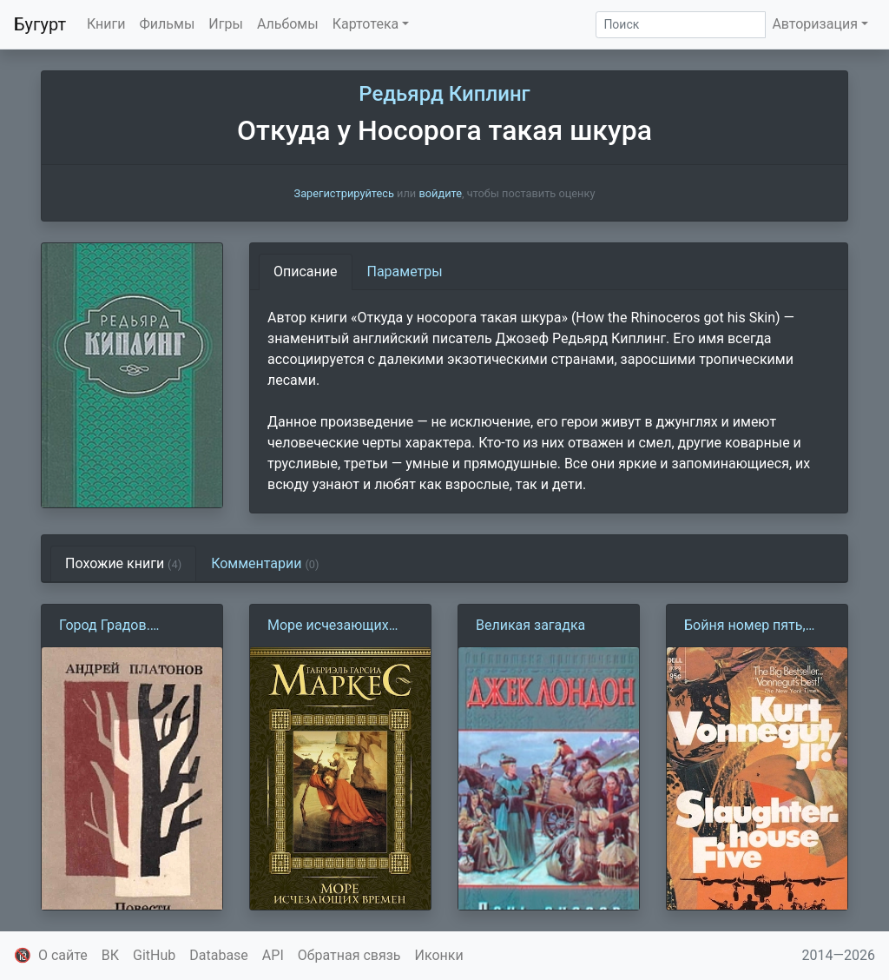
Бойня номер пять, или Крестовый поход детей (755, 626)
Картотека (366, 24)
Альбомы (288, 24)
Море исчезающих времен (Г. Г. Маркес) (335, 626)
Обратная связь (349, 955)
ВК (110, 955)
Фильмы (167, 24)
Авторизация (815, 24)
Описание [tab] (305, 271)
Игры (225, 24)
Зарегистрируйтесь (344, 193)
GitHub (154, 955)
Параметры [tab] (405, 271)
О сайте (63, 955)
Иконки (439, 955)
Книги (106, 24)
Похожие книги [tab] (123, 563)
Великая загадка (530, 625)
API (273, 955)
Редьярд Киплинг (444, 94)
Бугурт (40, 24)
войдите (440, 193)
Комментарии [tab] (265, 563)
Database (218, 955)
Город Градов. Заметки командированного (122, 626)
